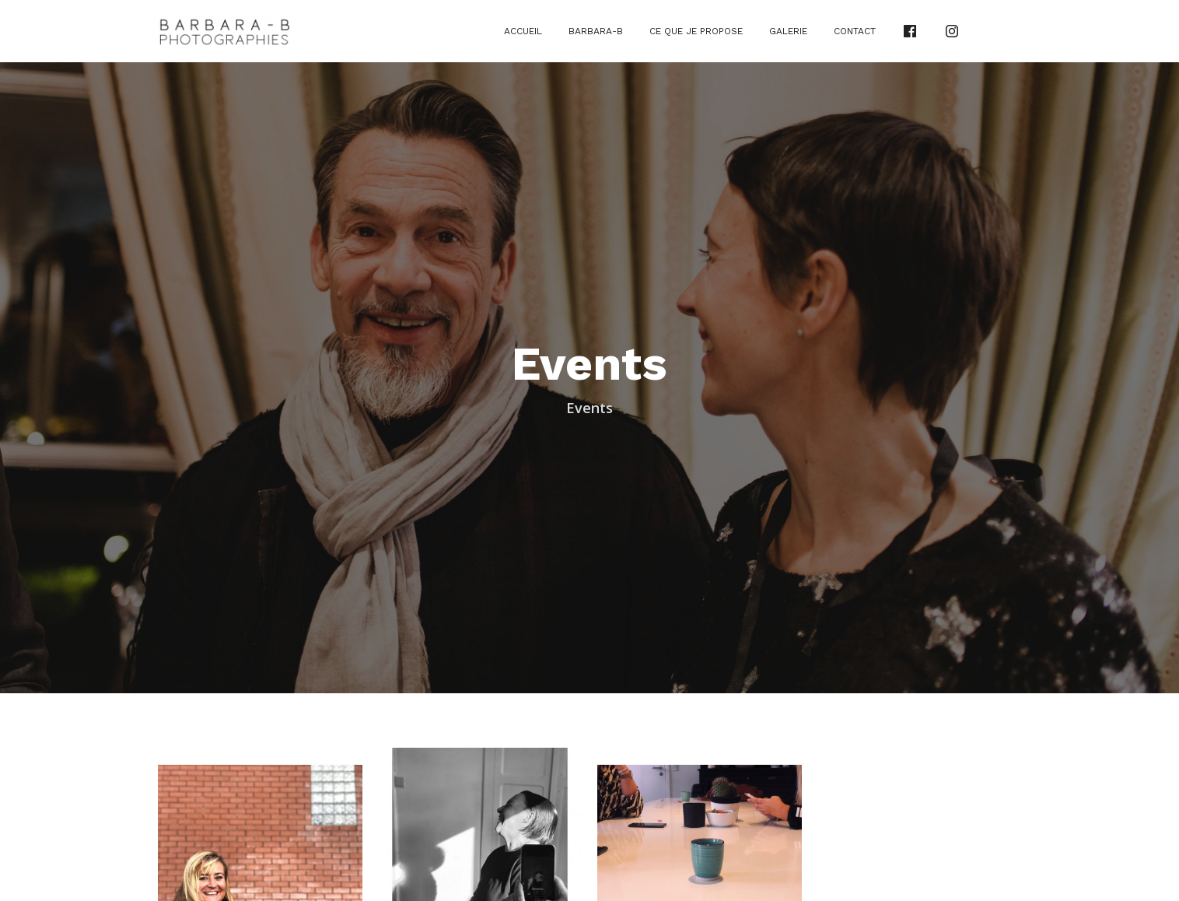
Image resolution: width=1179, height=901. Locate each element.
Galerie (788, 31)
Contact (855, 31)
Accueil (523, 31)
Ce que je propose (696, 31)
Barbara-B (596, 31)
